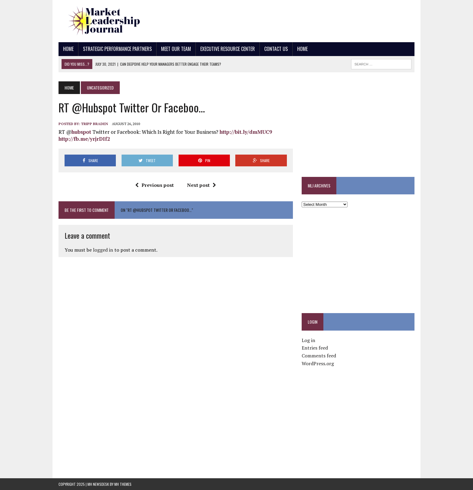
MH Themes (123, 484)
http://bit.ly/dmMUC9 (246, 131)
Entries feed (315, 347)
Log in (308, 340)
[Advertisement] (304, 19)
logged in (103, 250)
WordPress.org (318, 363)
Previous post (154, 185)
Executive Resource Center (227, 48)
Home (68, 48)
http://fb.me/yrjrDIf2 (84, 138)
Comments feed (319, 355)
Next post (201, 185)
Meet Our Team (176, 48)
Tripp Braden (94, 123)
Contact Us (276, 48)
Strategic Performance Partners (117, 48)
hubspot (81, 131)
